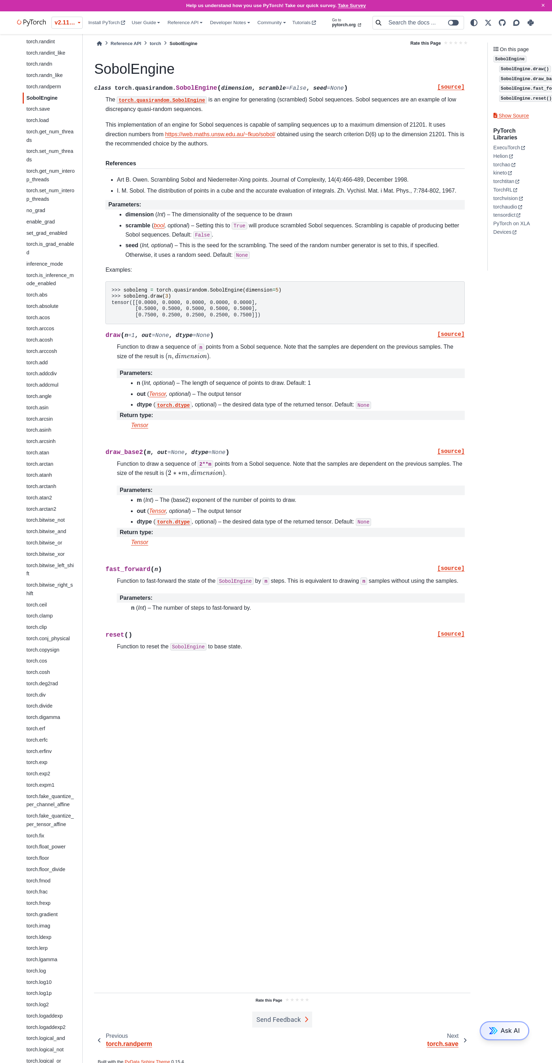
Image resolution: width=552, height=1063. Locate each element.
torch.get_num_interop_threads (50, 175)
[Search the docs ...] (424, 22)
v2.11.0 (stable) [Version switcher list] (69, 23)
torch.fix (35, 835)
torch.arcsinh (40, 441)
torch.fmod (38, 881)
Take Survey (352, 5)
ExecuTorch (506, 147)
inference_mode (44, 264)
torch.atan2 (39, 497)
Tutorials (304, 22)
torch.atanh (39, 475)
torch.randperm (43, 86)
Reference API (183, 22)
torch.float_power (45, 846)
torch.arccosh (41, 351)
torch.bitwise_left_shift (50, 570)
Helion (500, 156)
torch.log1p (38, 993)
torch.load (37, 120)
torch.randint (40, 41)
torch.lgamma (41, 959)
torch (155, 43)
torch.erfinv (38, 751)
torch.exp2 (38, 773)
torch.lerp (37, 948)
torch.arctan (39, 464)
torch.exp (36, 762)
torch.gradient (41, 914)
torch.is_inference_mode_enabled (50, 279)
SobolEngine (41, 98)
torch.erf (35, 728)
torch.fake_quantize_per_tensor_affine (50, 820)
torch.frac (37, 892)
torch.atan (37, 452)
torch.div (35, 695)
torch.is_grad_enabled (50, 248)
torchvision (505, 198)
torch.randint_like (45, 53)
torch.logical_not (45, 1049)
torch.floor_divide (45, 869)
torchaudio (505, 207)
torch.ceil (36, 605)
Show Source (511, 115)
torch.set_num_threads (49, 155)
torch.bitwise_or (44, 543)
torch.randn (39, 64)
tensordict (504, 215)
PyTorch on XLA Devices (511, 228)
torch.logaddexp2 (45, 1027)
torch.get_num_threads (49, 136)
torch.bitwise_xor (45, 554)
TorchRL (503, 190)
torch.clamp (39, 616)
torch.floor (37, 858)
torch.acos (38, 317)
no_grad (35, 210)
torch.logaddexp (44, 1016)
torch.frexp (38, 903)
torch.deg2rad (42, 683)
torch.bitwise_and (46, 531)
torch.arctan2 (41, 509)
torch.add (37, 362)
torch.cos (36, 661)
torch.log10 (38, 982)
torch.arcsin (39, 419)
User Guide (144, 22)
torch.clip (36, 627)
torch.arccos (40, 328)
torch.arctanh (41, 486)
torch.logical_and (45, 1038)
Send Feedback (278, 1019)
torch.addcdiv (41, 373)
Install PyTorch (106, 22)
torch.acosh (39, 340)
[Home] (99, 43)
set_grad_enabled (46, 233)
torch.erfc (37, 740)
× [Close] (543, 5)
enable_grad (40, 222)
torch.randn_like (44, 75)
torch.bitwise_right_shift (49, 589)
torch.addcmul (42, 385)
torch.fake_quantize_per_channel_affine (50, 800)
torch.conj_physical (48, 638)
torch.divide (39, 706)
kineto (500, 173)
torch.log (36, 971)
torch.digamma (43, 717)
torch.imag (38, 926)
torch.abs (36, 295)
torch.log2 (37, 1004)
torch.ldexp (38, 937)
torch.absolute (42, 306)
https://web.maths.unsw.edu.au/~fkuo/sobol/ (220, 134)
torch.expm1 (40, 785)
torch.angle (38, 396)
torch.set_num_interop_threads (50, 195)
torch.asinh (38, 430)
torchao (501, 164)
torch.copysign (42, 650)
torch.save (38, 109)
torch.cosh (38, 672)
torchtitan (503, 181)
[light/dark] (474, 23)
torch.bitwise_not (45, 520)
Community (269, 22)
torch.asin (37, 407)
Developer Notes (228, 22)
